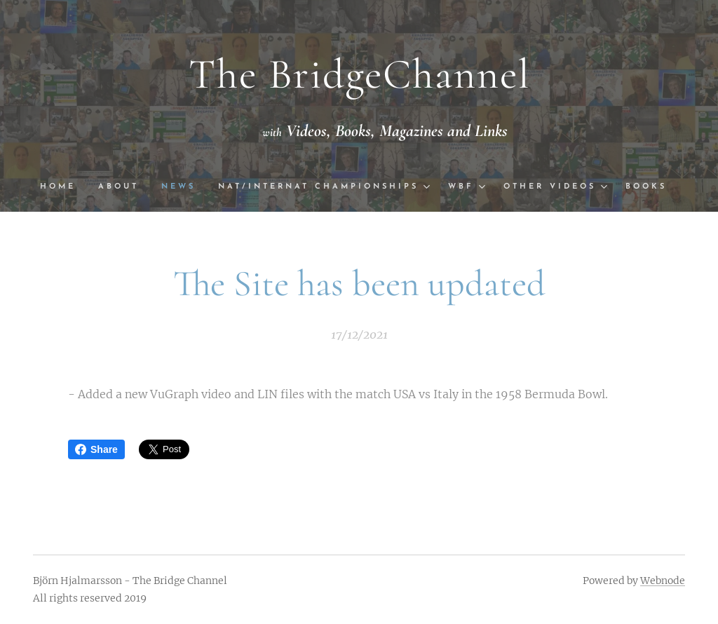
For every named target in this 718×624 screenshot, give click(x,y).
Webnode (662, 580)
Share (96, 449)
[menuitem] (62, 187)
